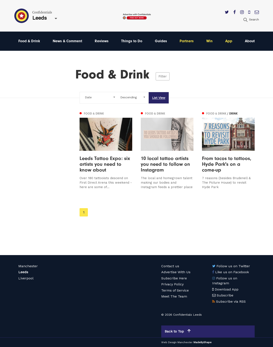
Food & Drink (29, 41)
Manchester (28, 266)
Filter (162, 76)
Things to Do (131, 41)
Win (209, 41)
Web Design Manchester (177, 342)
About (250, 41)
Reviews (102, 41)
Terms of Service (175, 290)
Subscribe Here (174, 278)
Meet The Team (174, 296)
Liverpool (25, 278)
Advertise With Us (175, 272)
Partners (187, 41)
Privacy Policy (172, 284)
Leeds (23, 272)
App (228, 41)
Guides (161, 41)
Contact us (170, 266)
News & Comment (67, 41)
